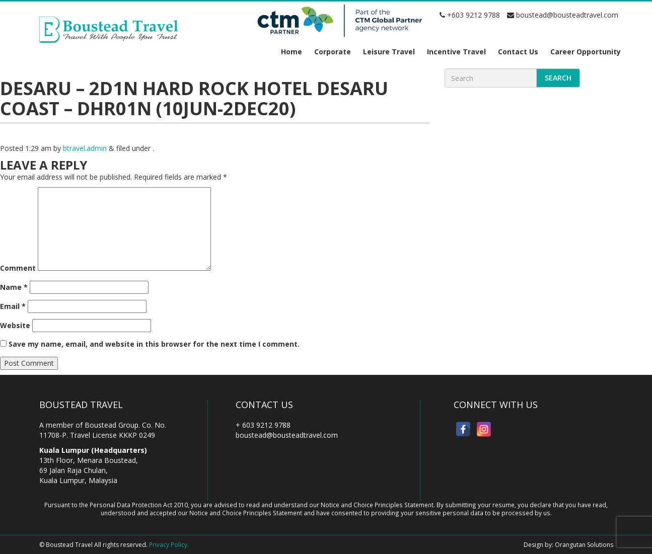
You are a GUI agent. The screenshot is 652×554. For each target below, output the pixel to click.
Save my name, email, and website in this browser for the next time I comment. (154, 344)
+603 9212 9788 (470, 15)
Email (13, 306)
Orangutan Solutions (584, 544)
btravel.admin (85, 148)
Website (15, 325)
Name (14, 287)
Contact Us (518, 51)
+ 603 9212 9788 (263, 425)
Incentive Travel (456, 51)
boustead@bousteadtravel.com (562, 15)
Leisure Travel (389, 51)
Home (291, 51)
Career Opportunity (585, 51)
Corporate (332, 51)
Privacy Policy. (169, 544)
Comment (18, 268)
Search (558, 78)
